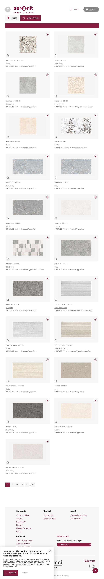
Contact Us (48, 515)
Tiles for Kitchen (23, 544)
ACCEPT (10, 573)
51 (33, 484)
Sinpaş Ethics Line (79, 515)
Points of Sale (49, 518)
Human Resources (24, 528)
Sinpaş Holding (23, 515)
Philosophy (21, 522)
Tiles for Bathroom (24, 540)
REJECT (25, 573)
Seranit (19, 518)
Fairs (18, 531)
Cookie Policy (77, 518)
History (19, 525)
